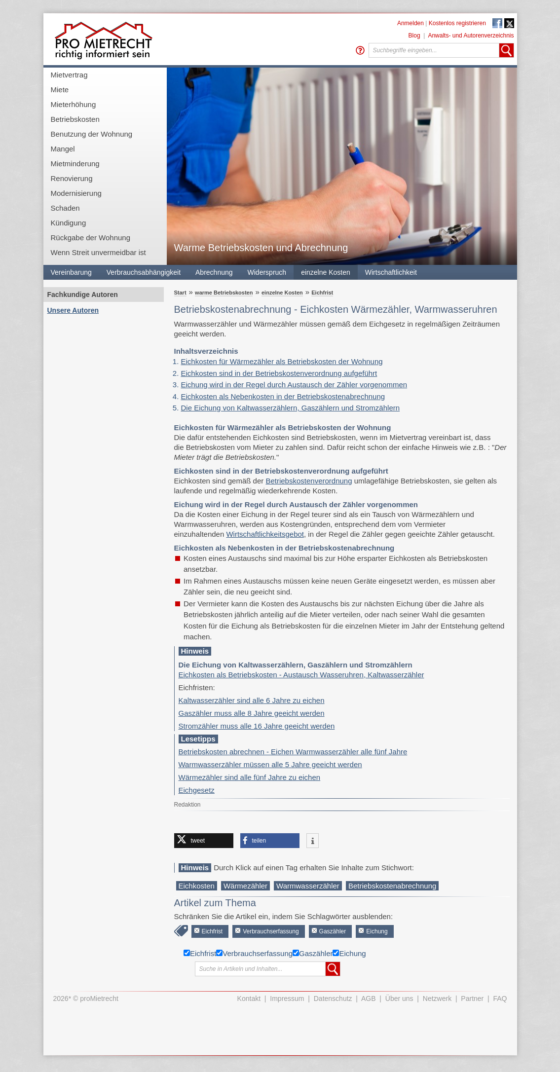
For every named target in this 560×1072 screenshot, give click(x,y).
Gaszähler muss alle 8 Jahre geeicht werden (252, 713)
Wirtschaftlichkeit (391, 272)
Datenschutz (333, 998)
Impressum (287, 998)
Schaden (65, 208)
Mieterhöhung (73, 104)
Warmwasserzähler (307, 886)
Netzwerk (437, 998)
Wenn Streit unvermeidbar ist (98, 252)
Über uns (399, 998)
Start (180, 293)
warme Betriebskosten (224, 293)
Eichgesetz (197, 790)
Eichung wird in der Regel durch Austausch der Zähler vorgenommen (294, 384)
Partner (472, 998)
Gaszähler (332, 931)
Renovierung (72, 178)
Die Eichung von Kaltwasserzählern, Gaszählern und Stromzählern (290, 408)
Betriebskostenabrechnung (392, 886)
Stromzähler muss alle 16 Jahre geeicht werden (257, 726)
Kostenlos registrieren (457, 23)
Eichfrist (322, 293)
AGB (368, 998)
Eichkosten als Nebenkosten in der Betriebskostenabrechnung (283, 396)
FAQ (500, 998)
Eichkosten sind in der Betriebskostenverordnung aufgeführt (279, 373)
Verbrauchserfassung (271, 931)
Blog (414, 35)
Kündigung (68, 223)
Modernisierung (76, 193)
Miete (60, 89)
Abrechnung (214, 272)
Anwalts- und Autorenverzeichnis (471, 35)
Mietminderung (75, 163)
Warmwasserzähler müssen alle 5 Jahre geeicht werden (270, 764)
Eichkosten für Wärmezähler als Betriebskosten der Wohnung (282, 361)
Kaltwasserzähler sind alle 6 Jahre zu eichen (252, 700)
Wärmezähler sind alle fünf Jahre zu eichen (250, 777)
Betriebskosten (75, 119)
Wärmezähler (245, 886)
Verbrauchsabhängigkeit (144, 272)
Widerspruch (267, 272)
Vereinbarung (71, 272)
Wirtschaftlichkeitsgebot (265, 534)
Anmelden (410, 23)
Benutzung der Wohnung (92, 134)
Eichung (376, 931)
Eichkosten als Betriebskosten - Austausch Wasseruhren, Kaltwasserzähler (301, 674)
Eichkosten (197, 886)
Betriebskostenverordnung (308, 481)
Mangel (63, 149)
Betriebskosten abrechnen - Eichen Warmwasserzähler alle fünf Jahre (293, 751)
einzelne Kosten (325, 272)
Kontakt (249, 998)
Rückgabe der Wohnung (91, 237)
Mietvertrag (69, 75)
